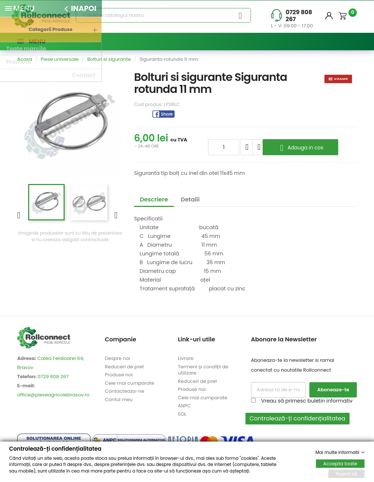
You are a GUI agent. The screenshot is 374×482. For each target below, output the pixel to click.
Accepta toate (340, 463)
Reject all (346, 473)
